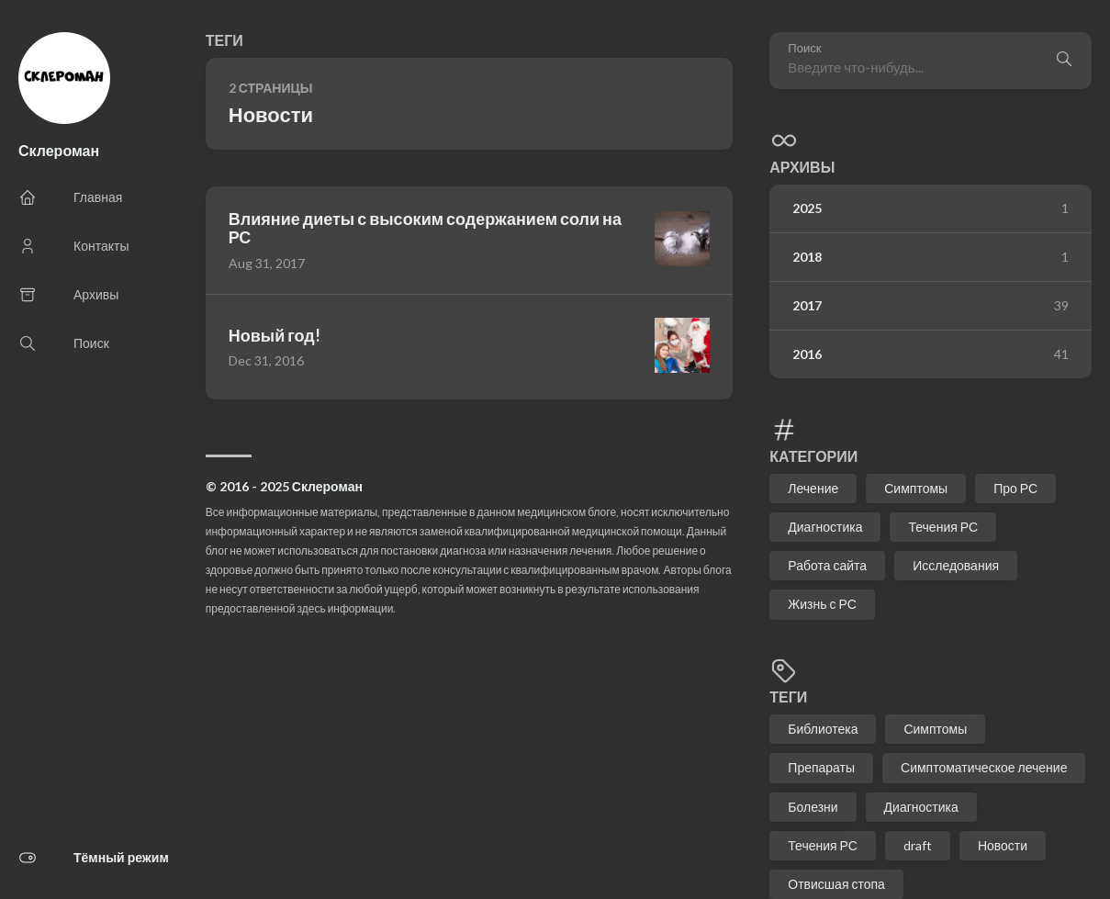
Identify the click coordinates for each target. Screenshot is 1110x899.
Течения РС (943, 526)
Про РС (1015, 488)
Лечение (813, 488)
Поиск (804, 48)
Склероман (58, 150)
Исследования (956, 565)
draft (917, 845)
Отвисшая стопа (836, 884)
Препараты (821, 767)
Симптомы (915, 488)
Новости (1002, 845)
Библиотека (823, 728)
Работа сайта (827, 565)
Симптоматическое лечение (984, 767)
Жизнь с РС (822, 604)
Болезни (812, 807)
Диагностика (825, 526)
